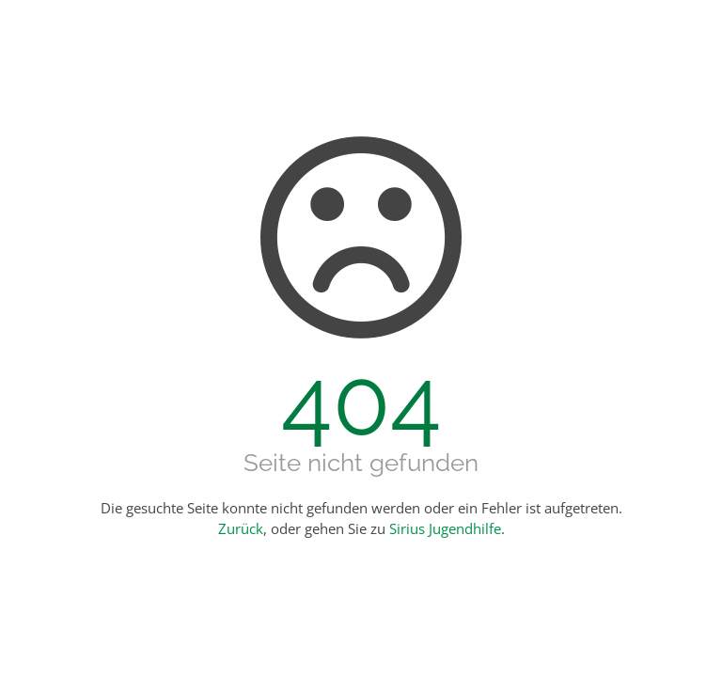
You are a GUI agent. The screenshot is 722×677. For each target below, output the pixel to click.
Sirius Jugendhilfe (445, 528)
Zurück (240, 528)
